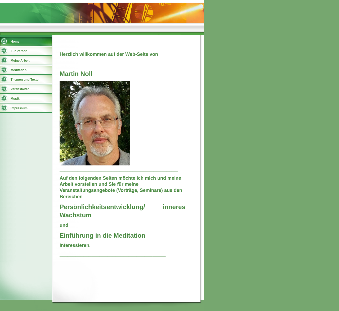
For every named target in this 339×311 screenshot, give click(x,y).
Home (15, 41)
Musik (15, 99)
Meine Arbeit (20, 60)
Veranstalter (20, 89)
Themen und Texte (24, 80)
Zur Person (19, 51)
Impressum (19, 108)
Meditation (18, 70)
